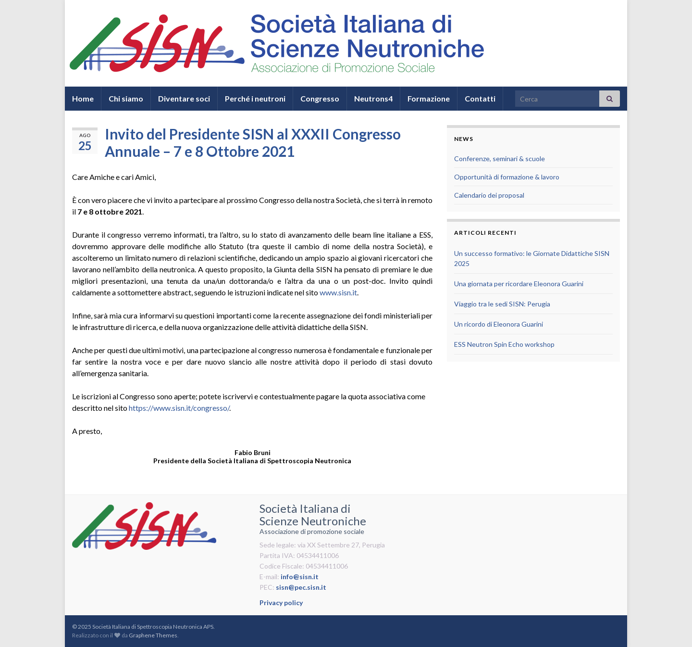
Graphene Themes (153, 635)
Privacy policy (281, 602)
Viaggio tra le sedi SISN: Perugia (502, 304)
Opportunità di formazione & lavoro (506, 177)
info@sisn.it (300, 576)
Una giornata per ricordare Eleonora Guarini (518, 283)
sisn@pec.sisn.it (301, 587)
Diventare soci (184, 98)
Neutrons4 (373, 98)
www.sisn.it (338, 292)
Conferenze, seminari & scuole (499, 158)
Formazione (429, 98)
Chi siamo (126, 98)
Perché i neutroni (255, 98)
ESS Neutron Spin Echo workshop (504, 344)
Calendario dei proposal (489, 195)
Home (83, 98)
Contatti (480, 98)
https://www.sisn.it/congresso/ (179, 407)
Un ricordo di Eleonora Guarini (498, 324)
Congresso (319, 98)
